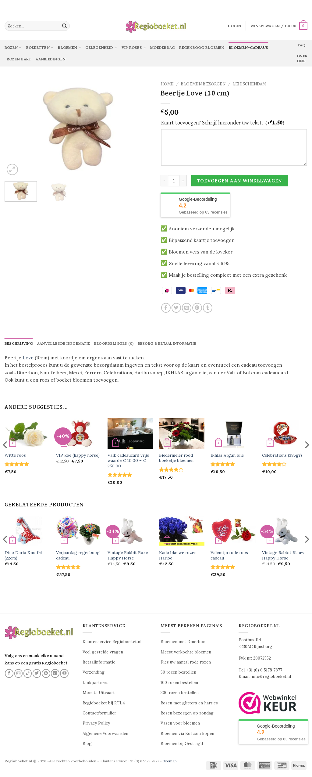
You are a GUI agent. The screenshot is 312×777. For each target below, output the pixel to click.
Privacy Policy (96, 723)
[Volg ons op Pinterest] (46, 673)
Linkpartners (95, 682)
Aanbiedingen (51, 59)
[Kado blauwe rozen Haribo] (181, 531)
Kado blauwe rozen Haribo (178, 555)
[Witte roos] (27, 434)
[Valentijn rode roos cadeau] (233, 531)
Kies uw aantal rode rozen (186, 662)
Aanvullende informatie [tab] (65, 343)
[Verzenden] (64, 26)
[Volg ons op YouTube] (64, 673)
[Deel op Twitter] (176, 307)
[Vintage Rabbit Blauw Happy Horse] (284, 531)
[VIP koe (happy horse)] (78, 434)
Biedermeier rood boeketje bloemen (176, 458)
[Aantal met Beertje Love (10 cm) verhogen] (183, 180)
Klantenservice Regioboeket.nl (112, 642)
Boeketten (40, 47)
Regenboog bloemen (201, 47)
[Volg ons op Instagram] (18, 673)
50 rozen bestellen (178, 672)
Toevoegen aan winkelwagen (239, 181)
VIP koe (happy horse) (78, 455)
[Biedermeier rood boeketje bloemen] (181, 434)
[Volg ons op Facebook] (9, 673)
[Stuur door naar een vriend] (186, 307)
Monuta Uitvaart (99, 693)
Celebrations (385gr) (282, 455)
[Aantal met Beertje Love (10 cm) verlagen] (164, 180)
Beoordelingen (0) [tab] (116, 343)
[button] (234, 25)
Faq (301, 45)
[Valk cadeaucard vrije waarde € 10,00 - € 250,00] (130, 434)
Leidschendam (249, 84)
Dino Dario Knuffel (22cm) (23, 555)
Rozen (13, 47)
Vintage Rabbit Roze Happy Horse (128, 555)
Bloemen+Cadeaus (248, 47)
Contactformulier (99, 713)
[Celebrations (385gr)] (284, 434)
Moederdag (162, 47)
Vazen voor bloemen (180, 723)
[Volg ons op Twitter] (37, 673)
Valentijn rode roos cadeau (229, 555)
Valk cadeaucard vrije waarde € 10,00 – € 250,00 (128, 461)
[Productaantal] (173, 180)
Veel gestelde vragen (103, 652)
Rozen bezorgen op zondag (187, 713)
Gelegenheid (101, 47)
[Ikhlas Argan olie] (233, 434)
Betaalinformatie (99, 662)
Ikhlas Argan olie (227, 455)
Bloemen (69, 47)
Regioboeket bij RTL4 (104, 703)
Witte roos (15, 455)
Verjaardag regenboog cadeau (78, 555)
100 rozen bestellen (179, 682)
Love (28, 358)
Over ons (302, 58)
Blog (87, 743)
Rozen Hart (19, 59)
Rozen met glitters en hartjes (189, 703)
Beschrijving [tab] (19, 343)
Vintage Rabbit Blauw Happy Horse (283, 555)
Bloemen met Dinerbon (183, 642)
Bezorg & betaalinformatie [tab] (170, 343)
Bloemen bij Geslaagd (182, 743)
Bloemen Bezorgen (203, 84)
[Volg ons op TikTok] (27, 673)
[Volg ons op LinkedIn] (55, 673)
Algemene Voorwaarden (105, 733)
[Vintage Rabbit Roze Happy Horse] (130, 531)
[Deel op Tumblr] (207, 307)
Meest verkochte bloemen (186, 652)
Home (167, 84)
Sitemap (170, 761)
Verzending (94, 672)
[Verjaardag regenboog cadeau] (78, 531)
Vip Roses (134, 47)
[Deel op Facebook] (166, 307)
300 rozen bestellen (180, 693)
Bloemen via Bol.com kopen (187, 733)
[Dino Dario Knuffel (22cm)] (27, 531)
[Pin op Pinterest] (197, 307)
